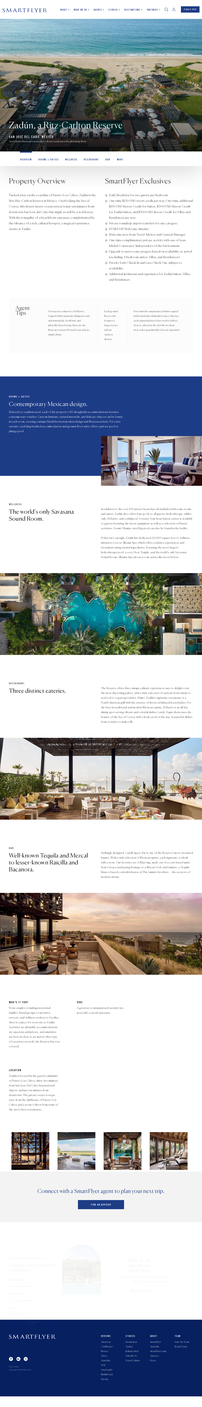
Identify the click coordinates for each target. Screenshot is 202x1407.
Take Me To (131, 1365)
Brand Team (181, 1355)
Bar (103, 162)
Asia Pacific (107, 1380)
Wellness (68, 162)
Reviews (106, 1344)
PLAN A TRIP (189, 10)
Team (178, 1344)
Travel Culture (133, 1370)
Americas (106, 1350)
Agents (96, 11)
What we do (79, 11)
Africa (104, 1365)
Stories (111, 11)
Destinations (131, 11)
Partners (150, 11)
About (62, 11)
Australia (105, 1370)
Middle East (107, 1384)
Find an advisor (101, 1213)
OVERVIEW (25, 162)
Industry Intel (132, 1360)
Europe (104, 1389)
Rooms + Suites (46, 162)
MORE (115, 162)
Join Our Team (182, 1350)
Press (153, 1370)
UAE (103, 1375)
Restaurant (87, 162)
